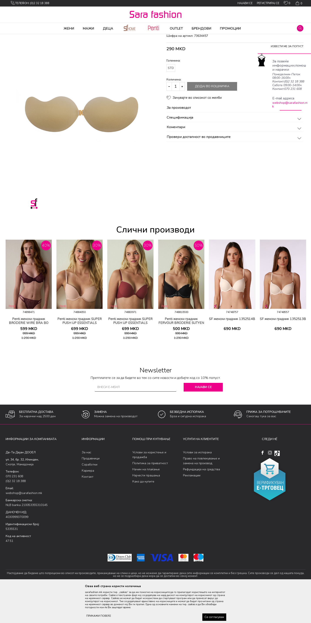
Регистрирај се (268, 3)
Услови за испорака (197, 486)
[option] (28, 323)
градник (83, 37)
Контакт (87, 511)
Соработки (89, 499)
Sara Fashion (14, 37)
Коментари (235, 161)
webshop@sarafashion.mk (290, 105)
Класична (69, 37)
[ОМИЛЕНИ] (287, 4)
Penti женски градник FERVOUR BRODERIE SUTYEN (181, 355)
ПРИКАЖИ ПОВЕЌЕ (98, 616)
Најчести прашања (146, 509)
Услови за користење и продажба (149, 488)
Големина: (173, 95)
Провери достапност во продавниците (235, 171)
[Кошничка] (298, 3)
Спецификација (235, 152)
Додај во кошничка (212, 120)
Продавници (91, 493)
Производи (32, 37)
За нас (86, 486)
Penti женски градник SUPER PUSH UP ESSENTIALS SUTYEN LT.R (79, 357)
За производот (235, 142)
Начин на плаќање (146, 503)
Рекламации (191, 509)
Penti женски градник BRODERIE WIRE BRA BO (28, 355)
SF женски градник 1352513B (283, 353)
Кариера (88, 505)
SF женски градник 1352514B (232, 353)
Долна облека (51, 37)
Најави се (203, 421)
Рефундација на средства (201, 503)
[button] (300, 28)
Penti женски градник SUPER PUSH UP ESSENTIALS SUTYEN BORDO (130, 357)
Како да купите (143, 516)
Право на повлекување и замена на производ (201, 495)
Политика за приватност (150, 497)
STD (171, 102)
